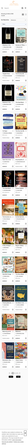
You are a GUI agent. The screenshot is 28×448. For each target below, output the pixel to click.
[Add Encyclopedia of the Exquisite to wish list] (26, 167)
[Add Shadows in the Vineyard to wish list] (13, 52)
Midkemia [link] (18, 331)
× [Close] (25, 433)
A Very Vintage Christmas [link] (7, 245)
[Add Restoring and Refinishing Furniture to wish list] (13, 338)
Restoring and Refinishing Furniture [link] (7, 331)
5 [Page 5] (17, 373)
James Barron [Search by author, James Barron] (20, 133)
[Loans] (22, 8)
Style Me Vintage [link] (7, 274)
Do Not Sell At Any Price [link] (20, 217)
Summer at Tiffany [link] (20, 45)
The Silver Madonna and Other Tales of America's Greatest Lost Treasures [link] (20, 274)
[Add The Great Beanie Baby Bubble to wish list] (26, 109)
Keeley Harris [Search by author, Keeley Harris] (6, 276)
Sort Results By (5, 20)
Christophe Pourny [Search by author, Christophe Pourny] (21, 75)
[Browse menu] (25, 8)
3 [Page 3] (14, 373)
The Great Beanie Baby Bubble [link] (20, 102)
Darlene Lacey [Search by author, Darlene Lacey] (20, 362)
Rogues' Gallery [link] (20, 245)
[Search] (2, 8)
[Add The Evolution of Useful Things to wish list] (13, 224)
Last (18, 376)
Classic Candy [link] (19, 360)
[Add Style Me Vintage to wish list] (13, 281)
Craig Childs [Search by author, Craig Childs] (19, 190)
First (11, 376)
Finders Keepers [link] (20, 188)
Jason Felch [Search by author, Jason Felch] (6, 304)
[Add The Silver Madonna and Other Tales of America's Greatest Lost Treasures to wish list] (26, 281)
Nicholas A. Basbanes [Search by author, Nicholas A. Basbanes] (8, 133)
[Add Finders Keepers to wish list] (26, 195)
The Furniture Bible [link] (20, 73)
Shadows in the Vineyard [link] (7, 45)
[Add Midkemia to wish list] (26, 338)
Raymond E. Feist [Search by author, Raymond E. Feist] (20, 333)
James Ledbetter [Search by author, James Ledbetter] (20, 304)
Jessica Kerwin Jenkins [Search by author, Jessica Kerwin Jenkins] (21, 161)
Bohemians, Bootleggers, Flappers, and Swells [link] (7, 360)
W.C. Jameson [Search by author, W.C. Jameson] (20, 276)
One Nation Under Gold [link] (20, 303)
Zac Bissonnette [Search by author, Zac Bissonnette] (20, 104)
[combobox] (11, 8)
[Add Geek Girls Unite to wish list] (13, 167)
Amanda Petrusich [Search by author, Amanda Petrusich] (21, 218)
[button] (23, 15)
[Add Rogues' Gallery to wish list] (26, 253)
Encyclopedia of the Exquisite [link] (20, 159)
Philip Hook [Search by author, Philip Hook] (19, 247)
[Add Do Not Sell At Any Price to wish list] (26, 224)
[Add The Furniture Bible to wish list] (26, 81)
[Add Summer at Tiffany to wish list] (26, 52)
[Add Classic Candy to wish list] (26, 367)
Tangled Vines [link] (6, 73)
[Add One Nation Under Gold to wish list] (26, 310)
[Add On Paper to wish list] (13, 138)
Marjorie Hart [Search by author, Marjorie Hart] (19, 47)
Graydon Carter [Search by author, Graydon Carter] (7, 362)
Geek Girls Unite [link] (7, 159)
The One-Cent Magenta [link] (20, 131)
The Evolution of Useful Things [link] (7, 217)
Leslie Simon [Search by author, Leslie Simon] (6, 161)
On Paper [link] (5, 131)
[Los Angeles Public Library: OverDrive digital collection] (14, 3)
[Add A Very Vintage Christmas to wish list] (13, 253)
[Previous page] (9, 373)
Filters (3, 24)
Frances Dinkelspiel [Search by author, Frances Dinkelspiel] (8, 75)
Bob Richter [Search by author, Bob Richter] (6, 247)
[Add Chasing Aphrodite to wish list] (13, 310)
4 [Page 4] (16, 373)
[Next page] (20, 373)
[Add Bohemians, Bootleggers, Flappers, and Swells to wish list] (13, 367)
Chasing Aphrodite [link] (7, 303)
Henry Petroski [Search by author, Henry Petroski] (7, 218)
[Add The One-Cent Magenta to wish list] (26, 138)
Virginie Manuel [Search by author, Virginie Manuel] (7, 333)
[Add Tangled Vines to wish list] (13, 81)
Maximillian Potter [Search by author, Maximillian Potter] (7, 47)
